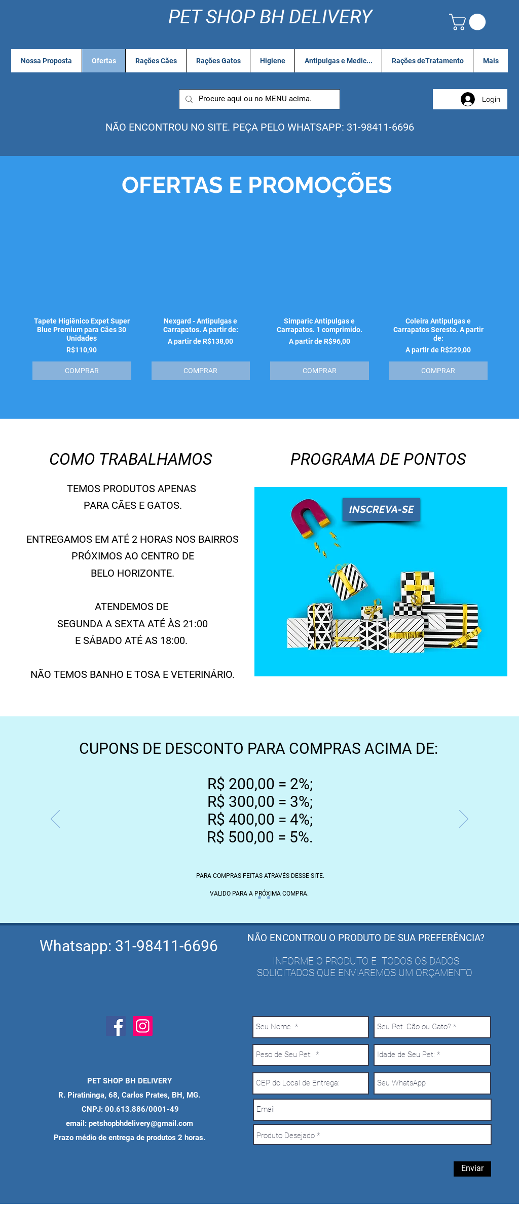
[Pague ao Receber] (268, 897)
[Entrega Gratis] (259, 897)
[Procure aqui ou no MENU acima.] (258, 99)
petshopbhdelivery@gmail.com (141, 1123)
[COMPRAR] (81, 370)
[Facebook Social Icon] (116, 1026)
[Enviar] (472, 1169)
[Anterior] (55, 819)
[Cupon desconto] (250, 897)
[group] (260, 307)
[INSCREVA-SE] (381, 509)
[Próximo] (463, 819)
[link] (469, 22)
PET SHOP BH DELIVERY (270, 17)
